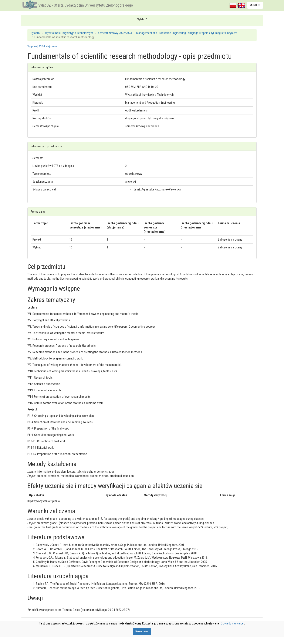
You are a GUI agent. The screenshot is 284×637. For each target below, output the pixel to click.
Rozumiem (142, 631)
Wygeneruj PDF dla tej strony (42, 46)
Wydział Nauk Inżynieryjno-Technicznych (69, 33)
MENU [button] (255, 5)
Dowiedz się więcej (232, 623)
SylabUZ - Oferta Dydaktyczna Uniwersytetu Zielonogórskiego (85, 5)
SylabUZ (36, 33)
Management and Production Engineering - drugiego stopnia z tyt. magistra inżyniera (186, 33)
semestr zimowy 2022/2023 (115, 33)
